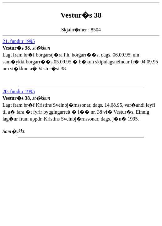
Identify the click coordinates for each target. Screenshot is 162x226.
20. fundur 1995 (19, 91)
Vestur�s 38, (17, 48)
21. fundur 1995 (19, 41)
